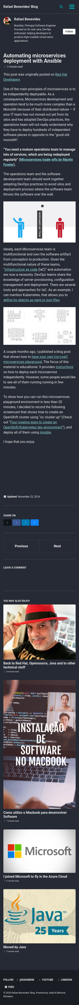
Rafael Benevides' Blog (20, 7)
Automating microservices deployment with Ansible (34, 58)
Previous (21, 546)
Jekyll (52, 992)
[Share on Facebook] (16, 522)
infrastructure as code (21, 270)
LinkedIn (64, 979)
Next (57, 546)
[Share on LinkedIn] (25, 522)
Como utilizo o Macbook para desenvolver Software (35, 815)
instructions (64, 367)
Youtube (45, 979)
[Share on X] (7, 522)
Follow (69, 31)
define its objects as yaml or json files (31, 300)
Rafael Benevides (27, 19)
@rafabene (25, 979)
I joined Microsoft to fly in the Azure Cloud (35, 877)
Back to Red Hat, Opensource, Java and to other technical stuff (39, 665)
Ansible (45, 432)
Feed (9, 987)
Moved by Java (14, 947)
